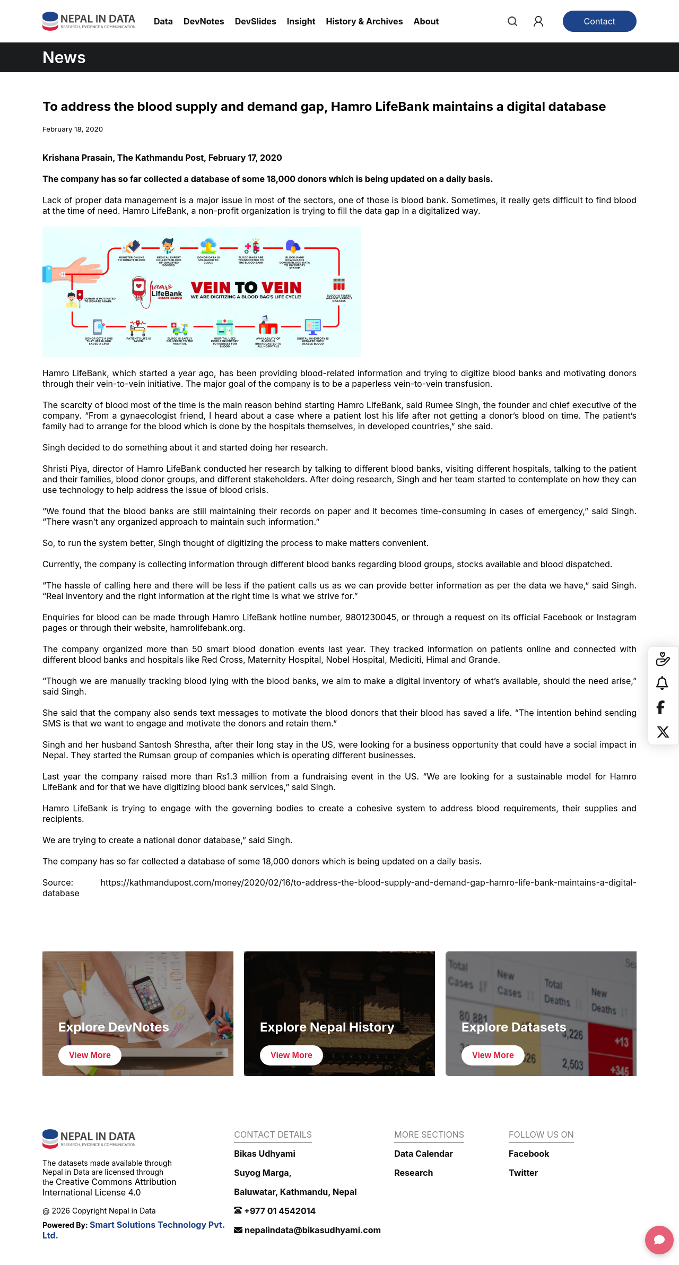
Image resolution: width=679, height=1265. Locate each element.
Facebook (529, 1153)
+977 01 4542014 (275, 1211)
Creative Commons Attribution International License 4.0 (109, 1187)
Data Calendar (423, 1153)
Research (413, 1172)
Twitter (523, 1172)
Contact (599, 21)
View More (90, 1055)
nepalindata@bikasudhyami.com (307, 1230)
